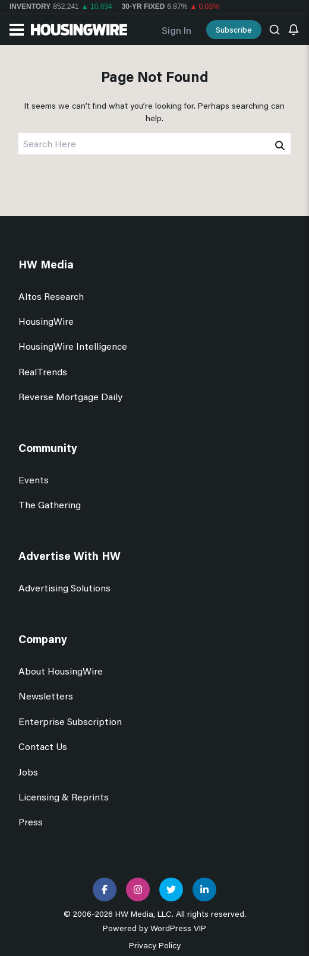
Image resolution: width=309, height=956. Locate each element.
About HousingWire (60, 670)
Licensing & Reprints (63, 796)
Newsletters (45, 695)
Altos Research (51, 296)
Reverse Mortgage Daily (70, 396)
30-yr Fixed (143, 6)
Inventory (30, 6)
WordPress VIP (178, 927)
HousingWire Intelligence (72, 346)
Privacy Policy (155, 945)
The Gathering (49, 504)
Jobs (28, 771)
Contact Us (42, 746)
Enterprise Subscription (70, 721)
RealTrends (42, 371)
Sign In (176, 30)
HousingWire (46, 321)
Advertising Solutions (64, 587)
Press (30, 821)
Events (33, 479)
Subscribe (234, 29)
